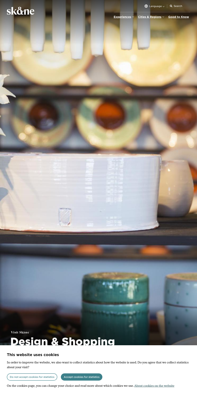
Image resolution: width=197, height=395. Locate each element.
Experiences (122, 17)
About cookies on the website (154, 386)
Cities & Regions (149, 17)
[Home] (20, 11)
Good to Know (178, 17)
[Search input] (182, 6)
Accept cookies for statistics (81, 377)
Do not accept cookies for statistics (32, 377)
